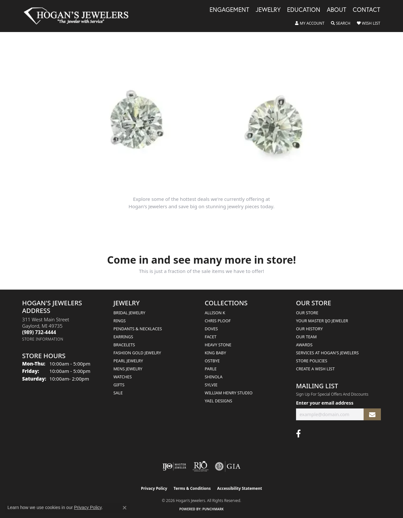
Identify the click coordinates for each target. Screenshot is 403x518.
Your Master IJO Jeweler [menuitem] (322, 321)
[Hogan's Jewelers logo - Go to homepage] (79, 16)
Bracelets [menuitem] (124, 345)
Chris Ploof (218, 321)
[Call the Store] (39, 332)
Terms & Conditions (192, 488)
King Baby (215, 353)
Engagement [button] (229, 9)
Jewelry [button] (268, 9)
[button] (310, 23)
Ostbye (212, 361)
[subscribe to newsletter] (372, 414)
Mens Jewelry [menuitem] (127, 369)
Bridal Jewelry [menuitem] (129, 313)
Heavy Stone (218, 345)
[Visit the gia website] (228, 466)
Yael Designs (218, 401)
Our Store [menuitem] (307, 313)
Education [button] (303, 9)
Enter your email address (324, 403)
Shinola (213, 377)
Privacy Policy (154, 488)
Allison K (215, 313)
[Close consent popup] (125, 508)
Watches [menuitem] (122, 377)
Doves (211, 329)
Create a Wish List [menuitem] (315, 369)
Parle (211, 369)
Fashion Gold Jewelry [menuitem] (137, 353)
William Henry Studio (228, 393)
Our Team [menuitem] (306, 337)
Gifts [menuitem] (118, 385)
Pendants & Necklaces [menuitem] (137, 329)
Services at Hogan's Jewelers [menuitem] (327, 353)
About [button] (336, 9)
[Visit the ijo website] (174, 466)
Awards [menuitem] (304, 345)
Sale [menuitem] (118, 393)
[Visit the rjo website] (201, 466)
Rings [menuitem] (119, 321)
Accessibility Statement (239, 488)
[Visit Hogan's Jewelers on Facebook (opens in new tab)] (298, 434)
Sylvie (211, 385)
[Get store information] (42, 339)
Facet (211, 337)
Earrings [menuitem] (123, 337)
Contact (366, 9)
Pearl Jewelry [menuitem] (128, 361)
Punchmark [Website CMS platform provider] (213, 509)
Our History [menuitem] (309, 329)
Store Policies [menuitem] (311, 361)
